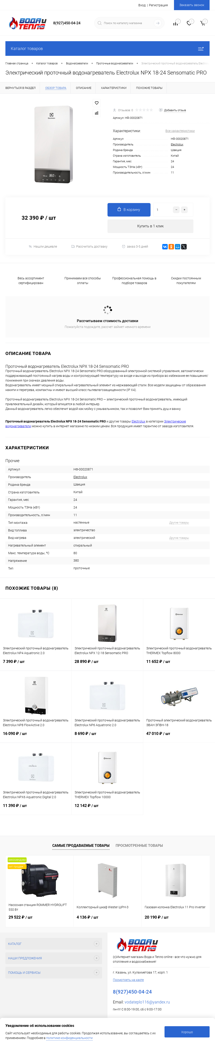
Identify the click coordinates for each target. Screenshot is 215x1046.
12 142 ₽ (107, 809)
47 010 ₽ (179, 737)
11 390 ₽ (36, 809)
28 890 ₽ (107, 665)
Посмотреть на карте (128, 980)
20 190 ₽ (157, 917)
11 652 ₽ (179, 665)
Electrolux (177, 144)
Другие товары (179, 522)
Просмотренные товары (139, 845)
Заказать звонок (191, 5)
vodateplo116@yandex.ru (147, 1002)
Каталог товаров (107, 48)
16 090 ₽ (36, 737)
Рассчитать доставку (89, 246)
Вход (142, 5)
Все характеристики (180, 131)
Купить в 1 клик (150, 226)
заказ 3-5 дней (135, 247)
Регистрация (158, 5)
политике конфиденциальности (69, 1038)
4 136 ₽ (87, 917)
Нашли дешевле (42, 247)
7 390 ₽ (36, 665)
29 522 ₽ (20, 917)
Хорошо (187, 1032)
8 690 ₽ (107, 737)
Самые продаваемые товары (81, 845)
